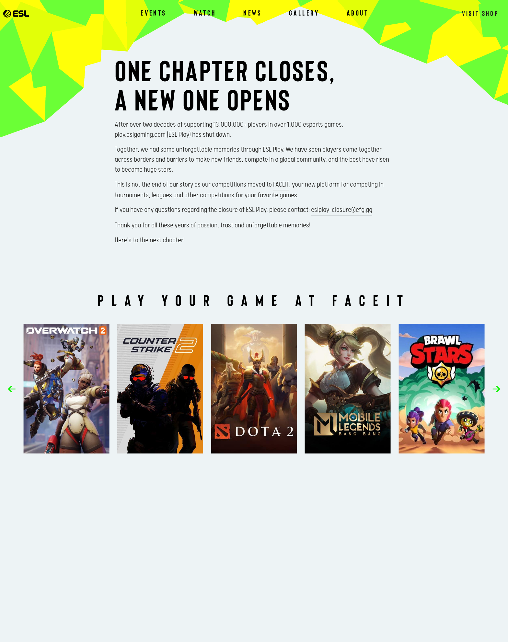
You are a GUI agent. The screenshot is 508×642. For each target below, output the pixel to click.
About (358, 12)
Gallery (304, 12)
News (252, 12)
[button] (17, 389)
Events (154, 12)
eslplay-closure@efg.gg (341, 210)
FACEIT (281, 185)
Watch (205, 12)
